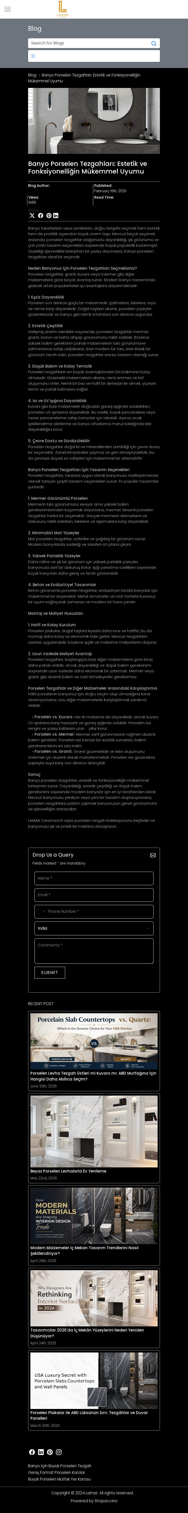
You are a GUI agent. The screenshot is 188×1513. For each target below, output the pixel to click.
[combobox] (40, 911)
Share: (33, 210)
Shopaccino (106, 1501)
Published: (103, 186)
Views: (33, 198)
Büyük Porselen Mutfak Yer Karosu (59, 1479)
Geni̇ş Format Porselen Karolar (56, 1472)
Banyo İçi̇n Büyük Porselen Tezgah (59, 1466)
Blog (32, 75)
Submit (49, 972)
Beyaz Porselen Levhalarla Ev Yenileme (68, 1171)
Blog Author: (39, 186)
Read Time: (104, 198)
